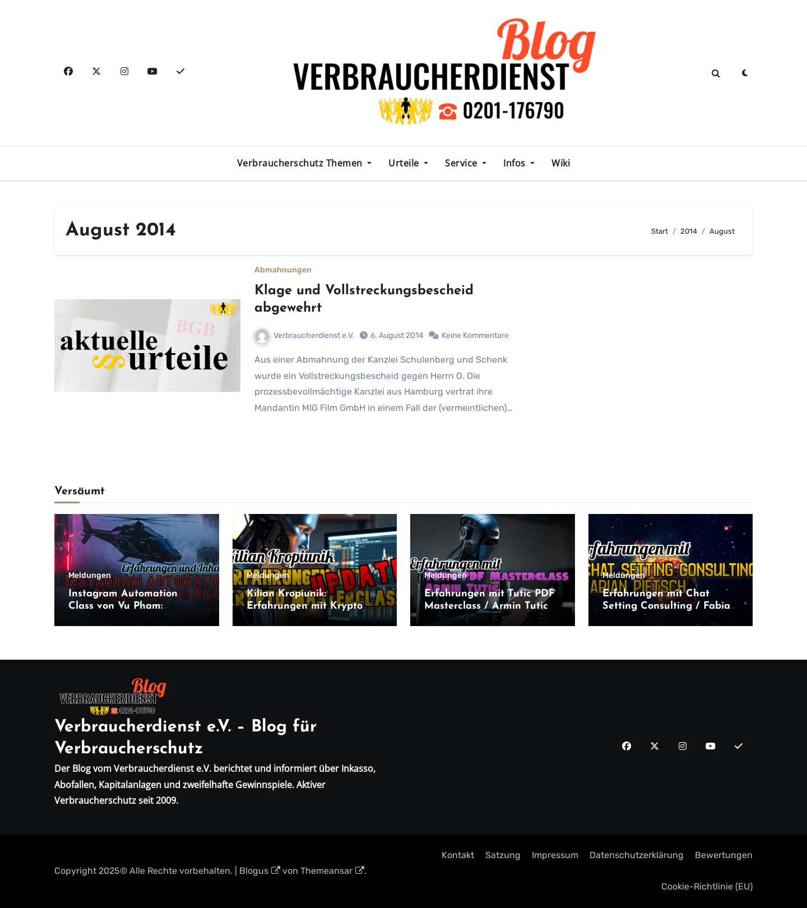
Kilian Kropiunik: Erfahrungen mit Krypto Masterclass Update (305, 606)
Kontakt (458, 855)
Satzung (503, 855)
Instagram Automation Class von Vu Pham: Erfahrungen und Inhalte (128, 606)
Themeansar (332, 870)
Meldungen (89, 576)
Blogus (259, 870)
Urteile (404, 163)
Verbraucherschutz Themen (301, 163)
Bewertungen (724, 855)
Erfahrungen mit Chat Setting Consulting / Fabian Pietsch (669, 606)
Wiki (560, 163)
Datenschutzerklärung (637, 855)
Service (462, 163)
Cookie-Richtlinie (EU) (707, 886)
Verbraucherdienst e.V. (305, 335)
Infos (515, 163)
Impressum (555, 855)
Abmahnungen (283, 270)
